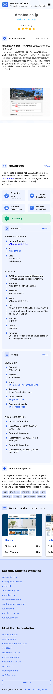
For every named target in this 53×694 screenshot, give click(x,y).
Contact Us (26, 682)
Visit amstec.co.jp (26, 19)
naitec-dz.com (9, 577)
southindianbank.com (13, 604)
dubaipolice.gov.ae (12, 581)
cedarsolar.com (10, 657)
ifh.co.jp (9, 540)
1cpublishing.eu (10, 590)
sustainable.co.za (11, 661)
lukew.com (8, 608)
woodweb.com (10, 617)
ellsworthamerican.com (14, 643)
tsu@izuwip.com (16, 399)
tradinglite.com (10, 670)
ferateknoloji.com (11, 599)
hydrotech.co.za (11, 652)
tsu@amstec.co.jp (17, 407)
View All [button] (47, 166)
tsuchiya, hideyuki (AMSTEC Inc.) (24, 385)
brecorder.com (10, 634)
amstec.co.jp (8, 178)
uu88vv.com (9, 675)
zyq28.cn (7, 648)
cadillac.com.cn (10, 613)
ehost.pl (6, 586)
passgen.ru (8, 666)
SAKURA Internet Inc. (18, 244)
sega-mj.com (9, 639)
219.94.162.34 (15, 251)
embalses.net (9, 595)
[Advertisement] (26, 79)
